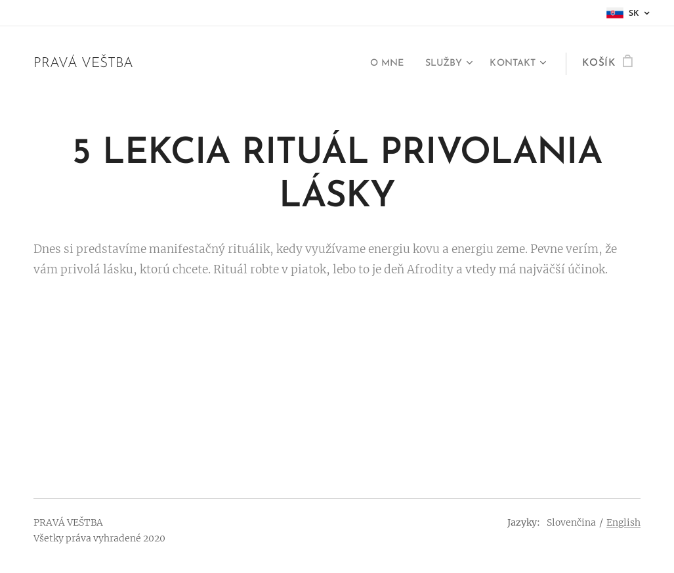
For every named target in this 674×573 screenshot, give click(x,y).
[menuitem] (378, 63)
